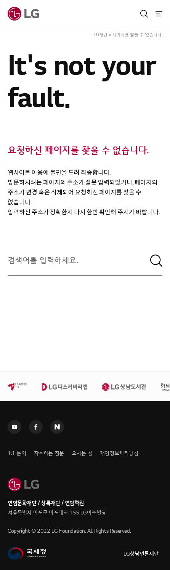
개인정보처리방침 (119, 453)
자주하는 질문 (49, 453)
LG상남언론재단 (141, 554)
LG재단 (100, 34)
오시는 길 (82, 453)
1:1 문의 (17, 453)
